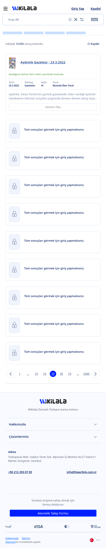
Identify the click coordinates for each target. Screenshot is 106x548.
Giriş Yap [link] (77, 8)
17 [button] (53, 374)
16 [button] (44, 374)
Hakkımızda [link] (11, 538)
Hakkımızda (17, 424)
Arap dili (13, 19)
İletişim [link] (26, 538)
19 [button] (69, 374)
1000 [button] (86, 374)
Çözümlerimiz (19, 437)
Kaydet (93, 44)
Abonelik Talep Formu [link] (53, 513)
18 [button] (61, 374)
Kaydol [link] (96, 8)
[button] (24, 8)
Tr (94, 540)
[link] (13, 63)
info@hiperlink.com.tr (81, 472)
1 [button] (19, 374)
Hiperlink (10, 541)
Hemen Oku (53, 107)
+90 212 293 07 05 (20, 472)
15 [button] (36, 374)
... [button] (28, 374)
